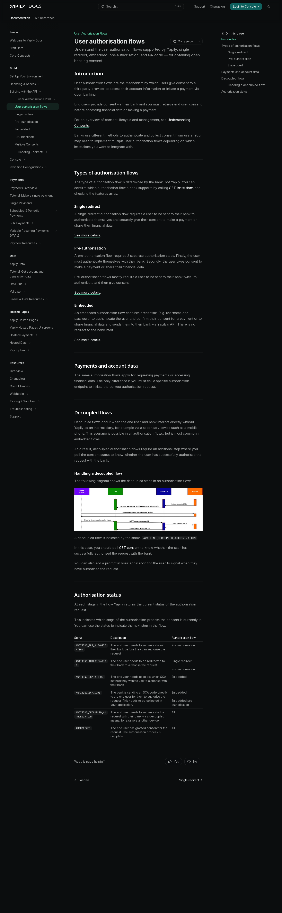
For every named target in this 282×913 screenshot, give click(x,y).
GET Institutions (181, 188)
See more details (87, 235)
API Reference (45, 19)
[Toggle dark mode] (269, 6)
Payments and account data (240, 72)
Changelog (217, 6)
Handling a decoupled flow (246, 85)
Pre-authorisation (239, 58)
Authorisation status (234, 91)
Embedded (235, 65)
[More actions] (199, 41)
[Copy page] (183, 41)
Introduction (229, 39)
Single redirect (238, 52)
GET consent (129, 548)
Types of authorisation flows (240, 45)
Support (199, 6)
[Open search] (141, 6)
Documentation (20, 19)
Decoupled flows (233, 78)
